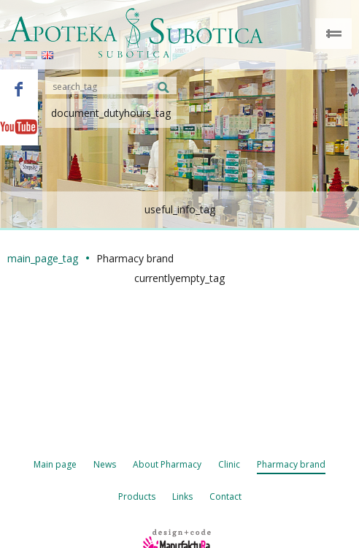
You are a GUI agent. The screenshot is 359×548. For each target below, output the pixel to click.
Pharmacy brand (291, 464)
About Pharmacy (167, 464)
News (104, 464)
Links (182, 496)
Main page (55, 464)
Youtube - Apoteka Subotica (19, 126)
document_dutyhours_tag (111, 113)
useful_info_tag (179, 209)
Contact (225, 496)
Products (136, 496)
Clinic (229, 464)
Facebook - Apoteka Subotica (19, 88)
